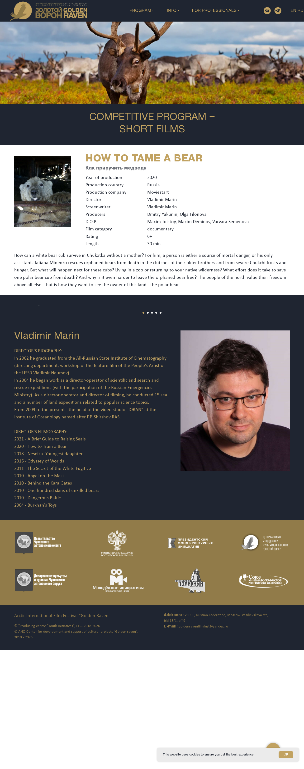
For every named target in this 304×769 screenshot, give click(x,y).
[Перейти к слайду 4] (156, 431)
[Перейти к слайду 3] (152, 431)
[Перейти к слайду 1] (143, 431)
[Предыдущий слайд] (12, 365)
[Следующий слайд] (292, 365)
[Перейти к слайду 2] (148, 431)
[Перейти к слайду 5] (161, 431)
